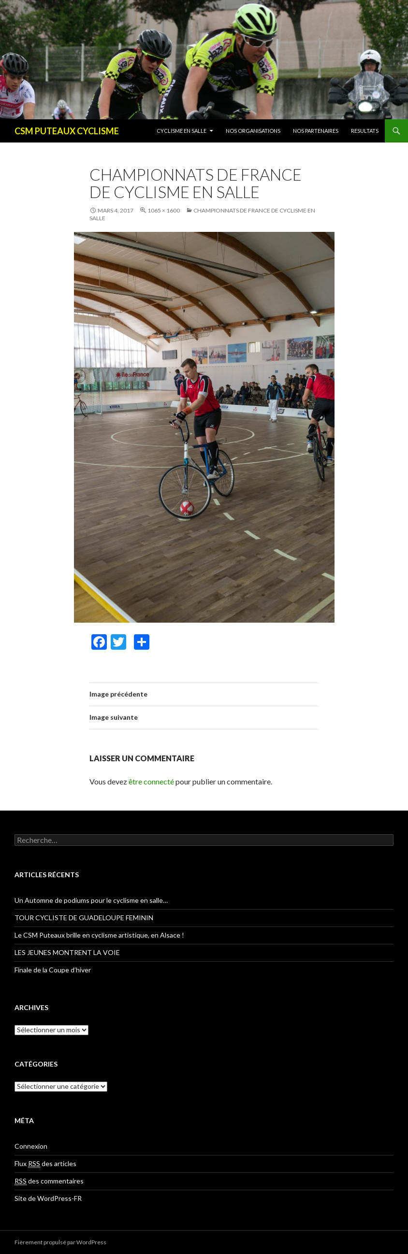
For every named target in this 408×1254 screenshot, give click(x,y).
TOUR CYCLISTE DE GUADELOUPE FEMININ (84, 917)
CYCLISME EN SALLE (181, 131)
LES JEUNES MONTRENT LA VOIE (67, 952)
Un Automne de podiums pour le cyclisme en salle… (91, 900)
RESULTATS (365, 131)
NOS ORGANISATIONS (253, 131)
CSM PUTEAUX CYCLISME (67, 131)
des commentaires (49, 1181)
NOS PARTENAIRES (315, 131)
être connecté (151, 781)
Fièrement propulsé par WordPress (60, 1242)
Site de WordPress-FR (48, 1198)
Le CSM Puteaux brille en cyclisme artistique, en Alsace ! (99, 935)
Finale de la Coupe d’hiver (53, 970)
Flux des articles (45, 1163)
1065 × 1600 (163, 210)
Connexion (31, 1146)
